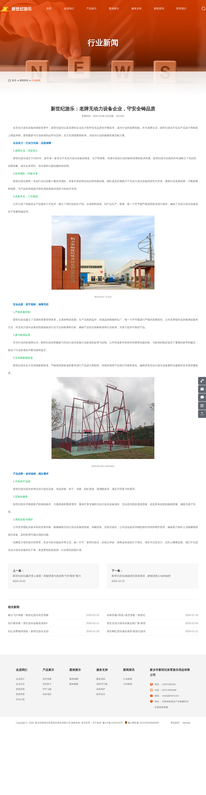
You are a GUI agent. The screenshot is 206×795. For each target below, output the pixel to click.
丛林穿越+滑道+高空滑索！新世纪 (126, 615)
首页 (14, 80)
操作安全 (100, 694)
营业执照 (175, 722)
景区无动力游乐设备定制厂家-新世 (126, 623)
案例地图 (73, 679)
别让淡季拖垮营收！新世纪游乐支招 (28, 631)
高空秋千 (47, 684)
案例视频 (73, 684)
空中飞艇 (47, 689)
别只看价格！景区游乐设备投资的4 (27, 623)
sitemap (186, 722)
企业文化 (20, 684)
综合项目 (47, 694)
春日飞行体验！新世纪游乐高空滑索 (28, 615)
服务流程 (100, 679)
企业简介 (20, 679)
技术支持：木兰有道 (91, 722)
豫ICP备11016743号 (112, 722)
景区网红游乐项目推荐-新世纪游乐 (126, 631)
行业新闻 (36, 80)
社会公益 (20, 699)
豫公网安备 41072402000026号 (142, 722)
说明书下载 (101, 684)
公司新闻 (127, 684)
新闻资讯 (23, 80)
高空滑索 (47, 679)
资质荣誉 (20, 694)
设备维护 (100, 689)
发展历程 (20, 689)
